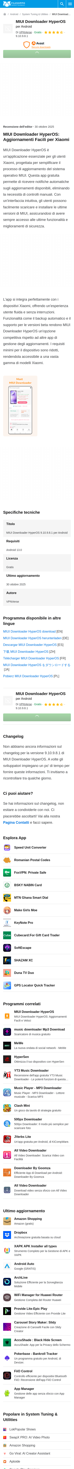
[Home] (4, 14)
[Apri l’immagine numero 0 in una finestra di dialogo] (20, 406)
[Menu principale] (70, 4)
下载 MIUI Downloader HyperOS (25, 651)
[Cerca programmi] (62, 4)
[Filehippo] (14, 4)
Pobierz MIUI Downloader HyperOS (28, 676)
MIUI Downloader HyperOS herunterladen (32, 638)
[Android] (14, 14)
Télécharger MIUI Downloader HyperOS (31, 658)
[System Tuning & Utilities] (35, 14)
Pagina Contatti (16, 822)
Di (24, 32)
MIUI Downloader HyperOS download (29, 631)
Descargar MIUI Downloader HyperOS (30, 644)
